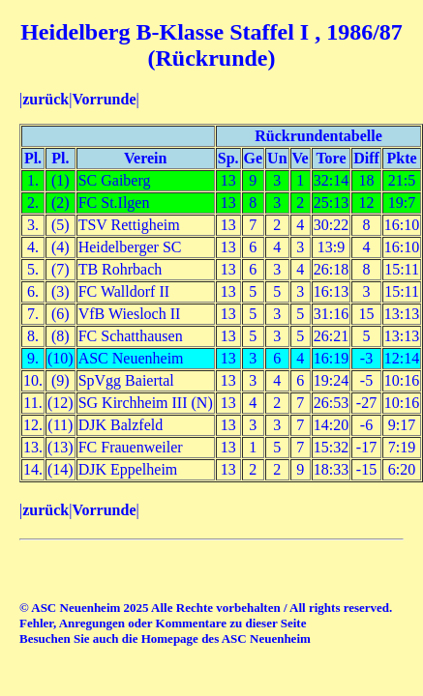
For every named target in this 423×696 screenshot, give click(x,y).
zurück (45, 99)
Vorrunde (104, 99)
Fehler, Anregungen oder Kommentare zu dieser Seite (162, 623)
